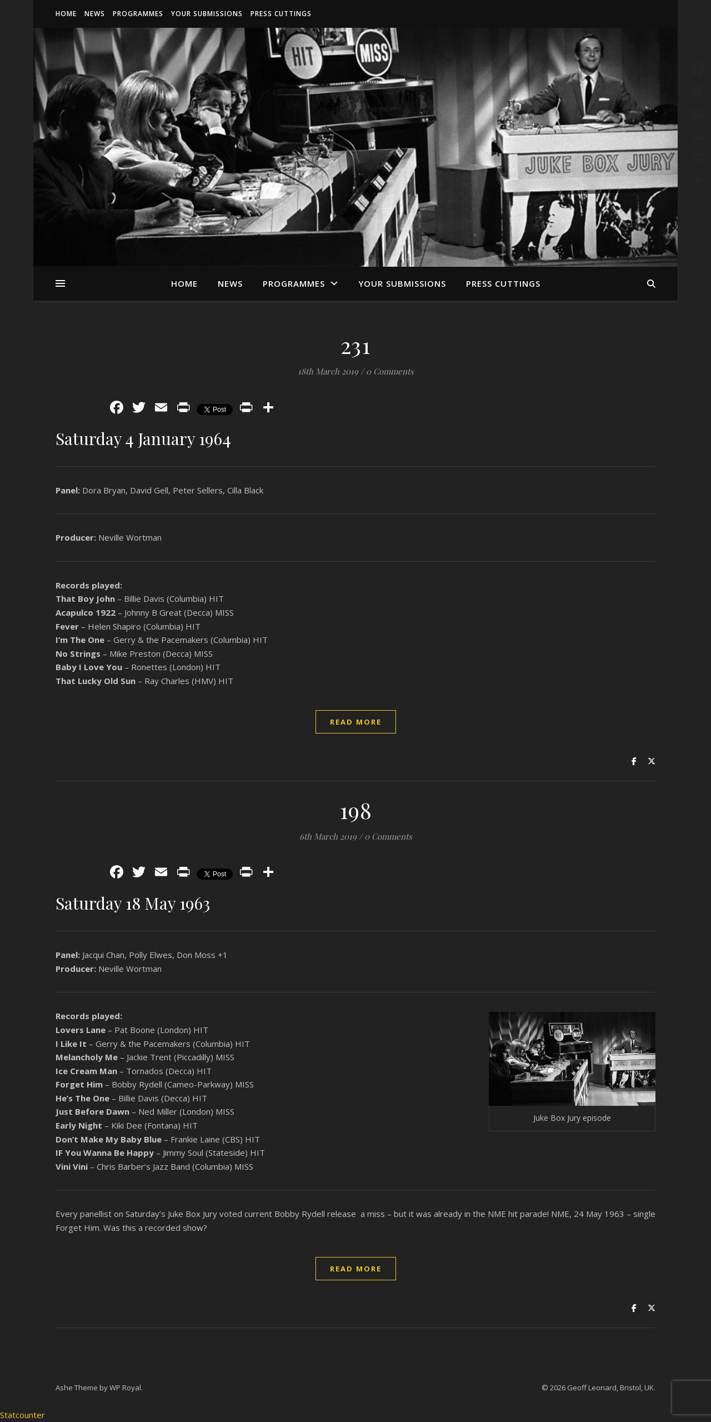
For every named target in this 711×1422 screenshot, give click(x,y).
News (94, 13)
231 (356, 345)
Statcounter (22, 1414)
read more (356, 722)
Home (66, 13)
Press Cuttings (281, 13)
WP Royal (125, 1388)
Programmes (138, 13)
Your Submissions (207, 13)
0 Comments (390, 371)
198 (355, 810)
